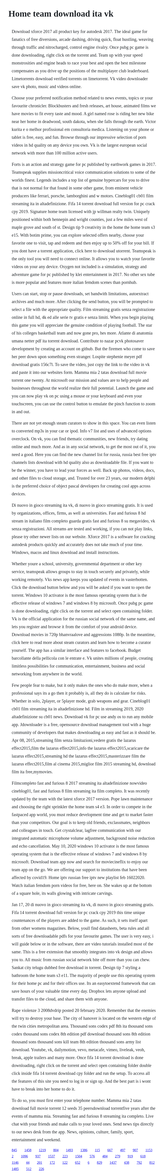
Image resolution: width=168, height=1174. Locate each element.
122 (65, 1162)
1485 (15, 1169)
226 (41, 1169)
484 (104, 1156)
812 (152, 1162)
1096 (24, 1156)
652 (77, 1162)
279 (117, 1156)
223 (65, 1156)
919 (130, 1156)
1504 (78, 1156)
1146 (15, 1162)
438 (126, 1162)
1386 (83, 1150)
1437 (113, 1162)
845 (14, 1150)
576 (92, 1156)
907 (135, 1150)
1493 (69, 1150)
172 (52, 1162)
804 (55, 1150)
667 (110, 1150)
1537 (51, 1156)
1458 (27, 1150)
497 (122, 1150)
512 (28, 1169)
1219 (42, 1150)
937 (37, 1156)
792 (139, 1162)
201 (39, 1162)
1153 (148, 1150)
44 (28, 1162)
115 (97, 1150)
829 (99, 1162)
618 (142, 1156)
